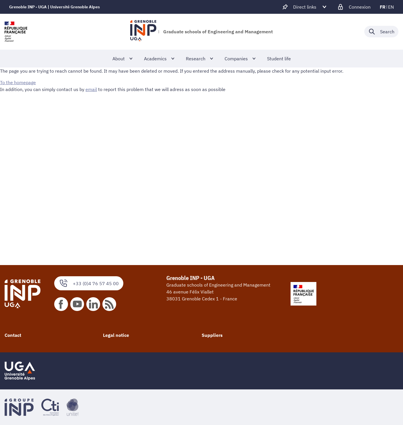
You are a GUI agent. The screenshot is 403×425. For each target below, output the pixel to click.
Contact (13, 335)
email (91, 89)
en (391, 7)
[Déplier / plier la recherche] (381, 31)
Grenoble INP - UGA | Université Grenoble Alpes (54, 6)
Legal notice (116, 335)
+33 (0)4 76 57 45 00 (89, 283)
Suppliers (212, 335)
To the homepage (18, 82)
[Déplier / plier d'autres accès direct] (305, 6)
